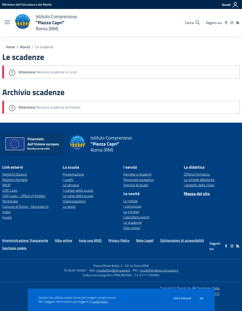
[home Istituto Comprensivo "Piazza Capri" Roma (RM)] (45, 22)
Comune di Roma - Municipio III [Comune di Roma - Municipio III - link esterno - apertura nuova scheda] (25, 206)
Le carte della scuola (78, 195)
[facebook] (226, 23)
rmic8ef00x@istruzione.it (113, 270)
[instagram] (232, 23)
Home (10, 47)
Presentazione (73, 174)
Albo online (131, 228)
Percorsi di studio (135, 185)
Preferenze (182, 298)
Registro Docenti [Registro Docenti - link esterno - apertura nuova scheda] (14, 174)
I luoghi (68, 179)
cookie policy (100, 301)
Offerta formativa (197, 174)
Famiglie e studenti (137, 174)
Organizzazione (74, 201)
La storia (69, 206)
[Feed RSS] (238, 23)
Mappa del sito (197, 194)
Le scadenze (44, 47)
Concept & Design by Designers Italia (190, 288)
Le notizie (130, 201)
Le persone (71, 185)
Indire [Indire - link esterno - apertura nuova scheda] (6, 212)
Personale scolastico (138, 179)
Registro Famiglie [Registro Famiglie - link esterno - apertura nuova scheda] (15, 179)
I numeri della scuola (78, 190)
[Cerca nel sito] (192, 23)
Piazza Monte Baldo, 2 (107, 265)
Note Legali (144, 240)
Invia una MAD (90, 240)
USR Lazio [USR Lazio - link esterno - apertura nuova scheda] (9, 190)
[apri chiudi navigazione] (7, 22)
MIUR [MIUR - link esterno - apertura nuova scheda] (6, 185)
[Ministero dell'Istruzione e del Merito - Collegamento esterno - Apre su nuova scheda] (27, 4)
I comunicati (132, 206)
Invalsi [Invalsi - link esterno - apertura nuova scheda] (7, 217)
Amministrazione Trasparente (25, 240)
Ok (202, 298)
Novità (25, 47)
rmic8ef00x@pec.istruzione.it (159, 270)
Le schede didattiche (199, 179)
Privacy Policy (118, 240)
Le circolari (131, 211)
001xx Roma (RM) (137, 265)
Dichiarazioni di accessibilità (182, 240)
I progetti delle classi (199, 185)
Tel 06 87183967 (75, 270)
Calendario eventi (136, 217)
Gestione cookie (14, 248)
